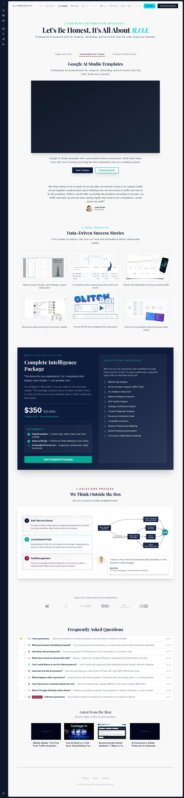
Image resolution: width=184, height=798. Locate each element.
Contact (105, 781)
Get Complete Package (58, 460)
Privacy (85, 781)
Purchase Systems (165, 6)
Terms (95, 781)
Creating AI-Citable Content (131, 54)
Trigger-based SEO (55, 54)
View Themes (82, 171)
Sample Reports (107, 171)
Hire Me (143, 6)
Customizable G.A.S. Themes (91, 55)
